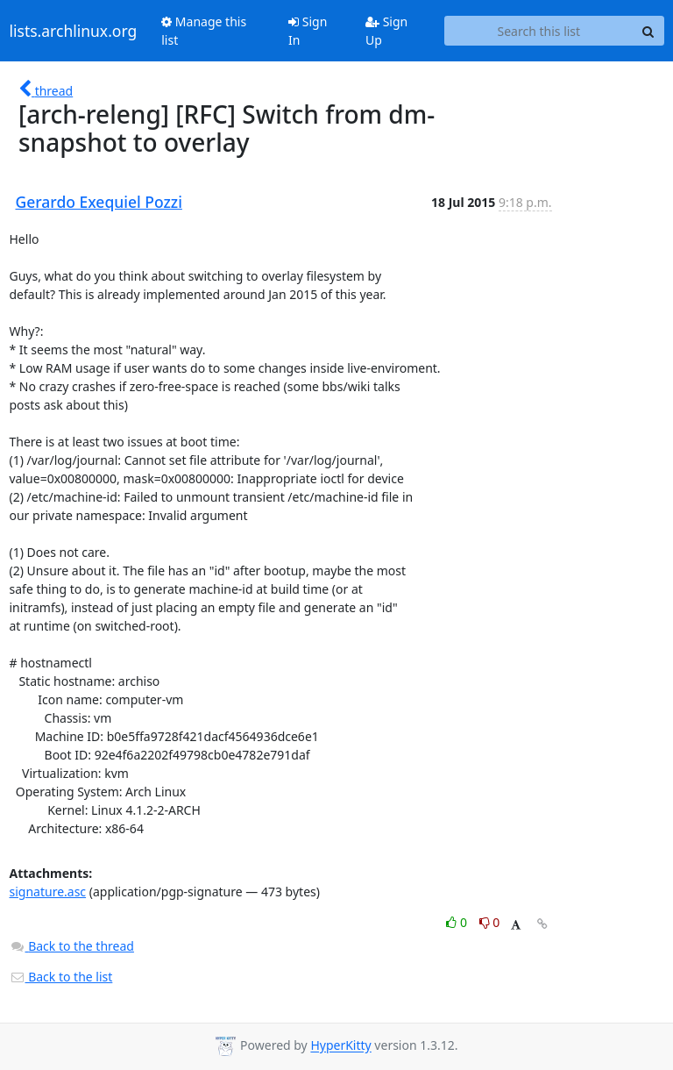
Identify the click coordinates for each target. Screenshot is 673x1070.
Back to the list (61, 976)
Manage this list (203, 30)
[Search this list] (538, 31)
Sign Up (386, 30)
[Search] (648, 31)
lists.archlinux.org (74, 30)
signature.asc (48, 891)
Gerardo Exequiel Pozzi (99, 201)
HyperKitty (340, 1046)
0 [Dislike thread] (489, 922)
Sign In (307, 30)
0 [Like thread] (458, 922)
